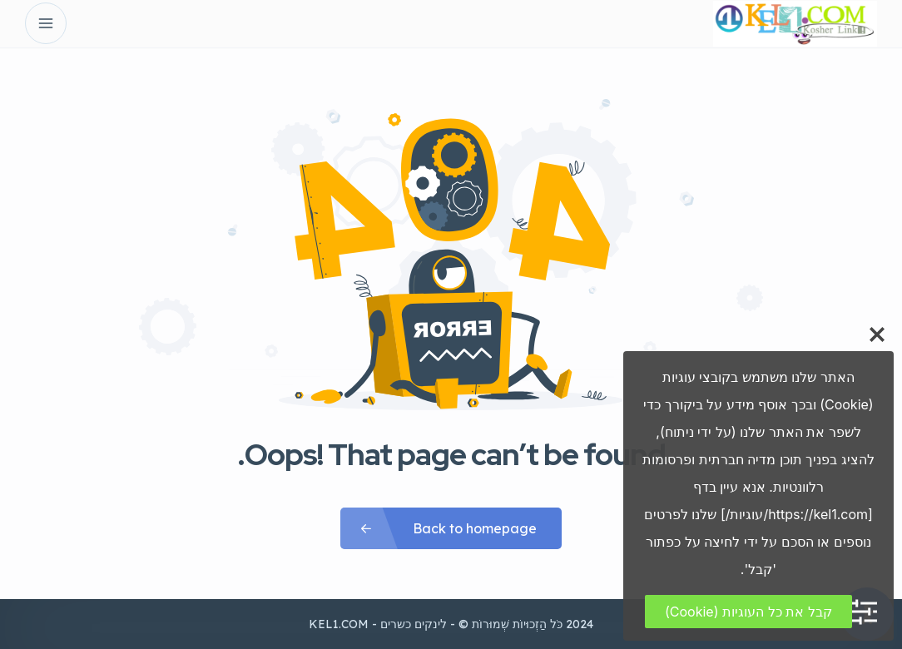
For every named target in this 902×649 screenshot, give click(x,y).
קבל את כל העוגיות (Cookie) (748, 611)
